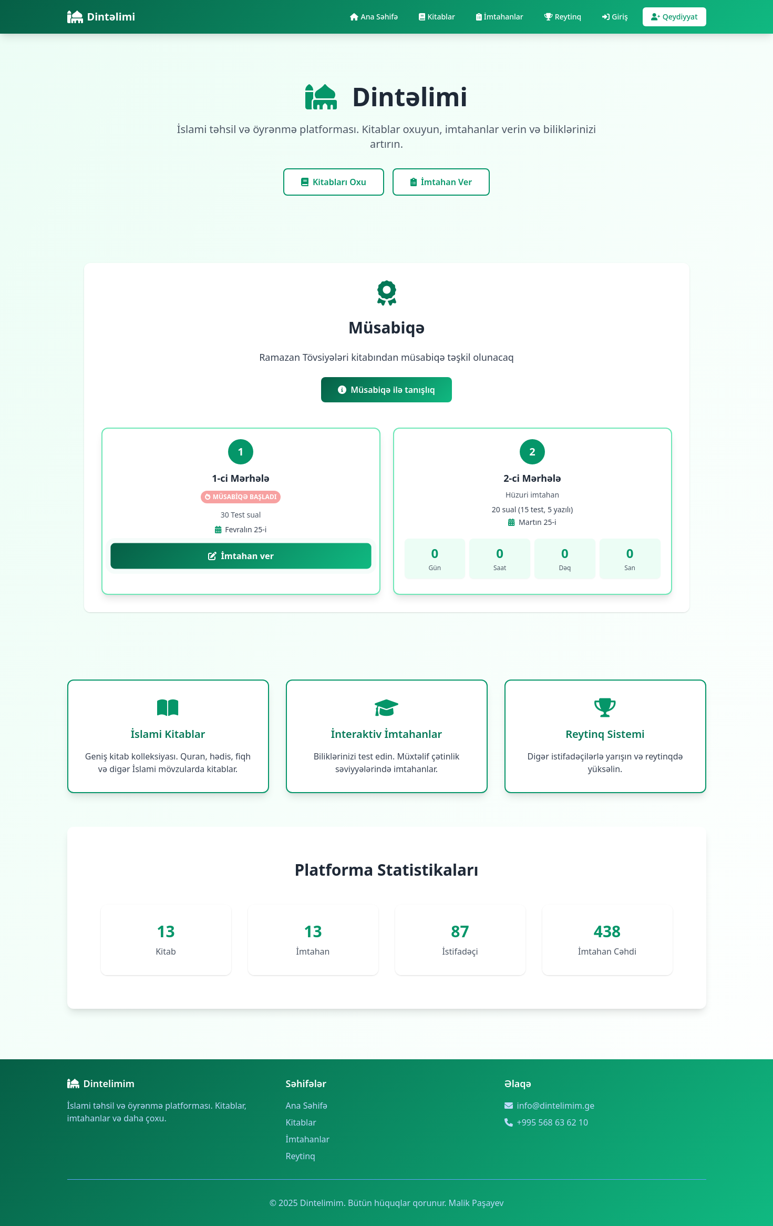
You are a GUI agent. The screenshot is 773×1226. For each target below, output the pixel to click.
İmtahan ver (240, 556)
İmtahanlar (308, 1139)
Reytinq (300, 1156)
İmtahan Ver (441, 182)
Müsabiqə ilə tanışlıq (386, 390)
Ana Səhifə (307, 1105)
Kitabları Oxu (333, 182)
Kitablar (301, 1122)
